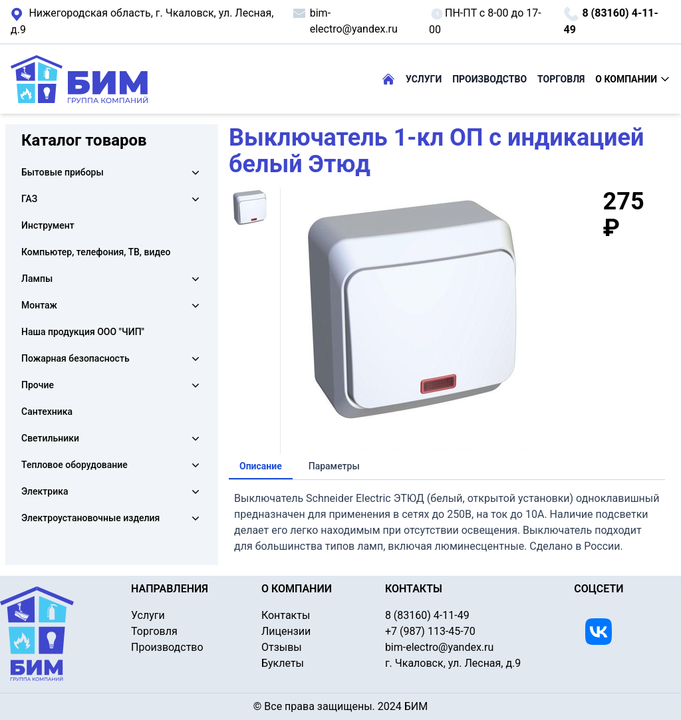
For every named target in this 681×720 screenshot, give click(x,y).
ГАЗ (29, 198)
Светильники (50, 438)
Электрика (44, 491)
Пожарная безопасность (75, 358)
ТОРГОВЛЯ (561, 79)
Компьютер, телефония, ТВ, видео (96, 252)
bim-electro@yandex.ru (344, 20)
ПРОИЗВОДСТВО (489, 79)
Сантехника (46, 411)
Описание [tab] (260, 466)
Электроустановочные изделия (90, 518)
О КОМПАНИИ (632, 79)
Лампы (37, 278)
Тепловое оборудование (74, 464)
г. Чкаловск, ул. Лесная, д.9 (142, 21)
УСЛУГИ (424, 79)
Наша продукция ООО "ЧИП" (82, 331)
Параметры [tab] (334, 466)
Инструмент (47, 225)
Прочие (37, 385)
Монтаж (39, 305)
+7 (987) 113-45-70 (430, 631)
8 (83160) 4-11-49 (610, 21)
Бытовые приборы (62, 172)
